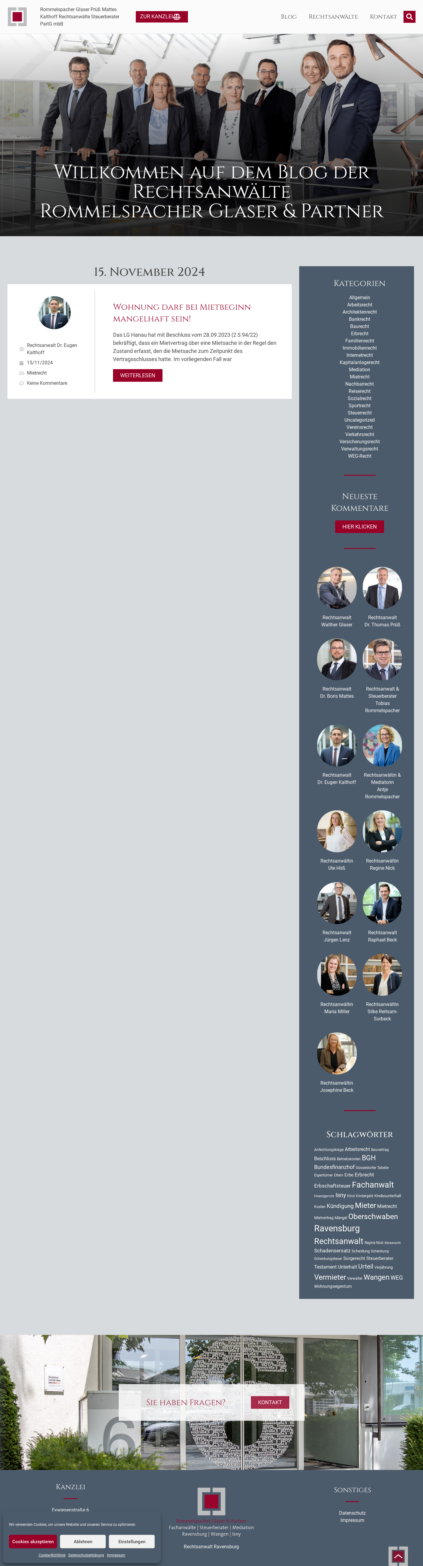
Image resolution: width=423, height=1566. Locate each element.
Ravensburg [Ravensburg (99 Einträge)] (337, 1228)
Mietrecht (37, 373)
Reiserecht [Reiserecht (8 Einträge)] (393, 1243)
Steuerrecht (360, 413)
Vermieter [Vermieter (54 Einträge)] (330, 1277)
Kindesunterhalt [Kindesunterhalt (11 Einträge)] (387, 1196)
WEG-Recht (359, 456)
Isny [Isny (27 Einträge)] (340, 1195)
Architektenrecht (360, 312)
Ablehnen (83, 1541)
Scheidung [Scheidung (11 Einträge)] (361, 1251)
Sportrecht (360, 405)
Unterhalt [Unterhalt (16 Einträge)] (347, 1267)
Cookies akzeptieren (33, 1541)
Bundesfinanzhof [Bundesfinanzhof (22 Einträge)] (334, 1167)
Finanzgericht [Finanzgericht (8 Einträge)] (324, 1196)
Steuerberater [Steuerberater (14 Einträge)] (379, 1258)
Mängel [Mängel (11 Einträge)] (341, 1217)
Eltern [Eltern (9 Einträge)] (338, 1175)
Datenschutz (352, 1513)
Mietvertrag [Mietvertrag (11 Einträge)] (323, 1217)
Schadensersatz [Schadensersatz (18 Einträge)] (332, 1251)
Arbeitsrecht (359, 305)
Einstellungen (131, 1541)
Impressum (116, 1555)
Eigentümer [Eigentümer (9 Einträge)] (323, 1175)
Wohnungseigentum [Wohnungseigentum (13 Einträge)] (333, 1286)
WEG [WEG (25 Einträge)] (397, 1278)
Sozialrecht (359, 398)
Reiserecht (360, 391)
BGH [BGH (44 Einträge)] (369, 1158)
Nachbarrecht (359, 384)
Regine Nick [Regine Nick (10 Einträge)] (374, 1243)
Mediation (359, 369)
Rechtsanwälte (333, 17)
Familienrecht (359, 341)
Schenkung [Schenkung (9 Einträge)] (380, 1251)
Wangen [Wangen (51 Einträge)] (376, 1277)
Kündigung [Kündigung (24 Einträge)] (340, 1206)
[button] (410, 17)
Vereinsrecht (360, 427)
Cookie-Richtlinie (52, 1555)
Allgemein (359, 297)
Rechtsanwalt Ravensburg (211, 1546)
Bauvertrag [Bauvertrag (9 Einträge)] (380, 1150)
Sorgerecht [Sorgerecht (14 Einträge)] (354, 1258)
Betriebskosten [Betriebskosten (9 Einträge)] (349, 1159)
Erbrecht (359, 333)
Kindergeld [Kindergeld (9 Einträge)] (364, 1196)
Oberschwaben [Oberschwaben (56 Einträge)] (373, 1216)
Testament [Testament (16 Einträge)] (325, 1267)
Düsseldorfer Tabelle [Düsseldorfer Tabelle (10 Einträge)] (372, 1168)
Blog (289, 17)
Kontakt (383, 17)
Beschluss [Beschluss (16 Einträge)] (325, 1158)
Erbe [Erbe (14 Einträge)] (348, 1175)
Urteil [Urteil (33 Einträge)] (365, 1266)
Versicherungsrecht (359, 441)
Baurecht (359, 326)
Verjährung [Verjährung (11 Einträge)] (383, 1267)
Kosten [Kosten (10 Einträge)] (320, 1207)
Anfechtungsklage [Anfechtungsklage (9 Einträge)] (329, 1150)
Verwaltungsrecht (359, 449)
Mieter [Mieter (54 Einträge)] (365, 1205)
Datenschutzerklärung (86, 1555)
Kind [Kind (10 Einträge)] (351, 1196)
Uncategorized (359, 420)
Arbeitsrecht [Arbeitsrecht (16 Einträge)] (357, 1149)
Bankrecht (359, 319)
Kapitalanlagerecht (360, 362)
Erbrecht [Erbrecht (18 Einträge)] (364, 1175)
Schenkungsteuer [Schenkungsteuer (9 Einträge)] (328, 1259)
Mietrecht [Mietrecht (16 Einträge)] (387, 1206)
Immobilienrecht (360, 348)
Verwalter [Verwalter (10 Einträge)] (354, 1278)
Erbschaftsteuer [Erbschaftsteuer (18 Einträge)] (332, 1186)
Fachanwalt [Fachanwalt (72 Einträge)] (373, 1185)
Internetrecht (360, 355)
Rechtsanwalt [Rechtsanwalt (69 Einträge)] (338, 1241)
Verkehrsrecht (359, 434)
